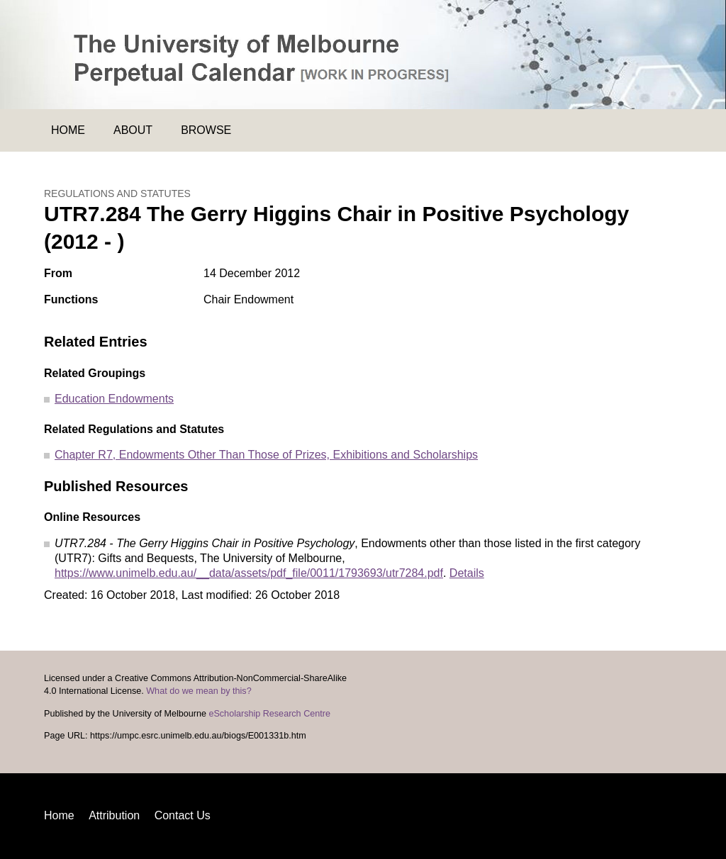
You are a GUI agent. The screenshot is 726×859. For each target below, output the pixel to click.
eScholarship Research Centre (269, 714)
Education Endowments (114, 399)
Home (68, 130)
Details (466, 573)
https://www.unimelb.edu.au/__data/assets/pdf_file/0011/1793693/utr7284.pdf (249, 573)
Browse (206, 130)
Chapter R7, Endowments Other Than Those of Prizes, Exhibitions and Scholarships (266, 455)
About (132, 130)
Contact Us (183, 815)
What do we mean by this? (198, 691)
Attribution (114, 815)
